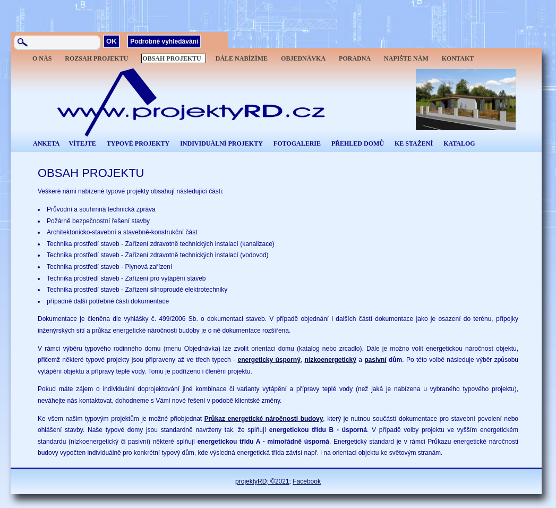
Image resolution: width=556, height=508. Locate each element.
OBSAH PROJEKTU (171, 58)
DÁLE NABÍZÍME (242, 58)
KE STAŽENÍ (414, 143)
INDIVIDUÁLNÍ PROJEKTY (221, 143)
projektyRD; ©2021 (262, 481)
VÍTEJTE (82, 143)
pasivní (375, 359)
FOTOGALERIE (297, 143)
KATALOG (459, 143)
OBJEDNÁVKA (303, 58)
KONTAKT (458, 58)
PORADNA (355, 58)
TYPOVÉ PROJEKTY (138, 143)
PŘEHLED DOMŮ (357, 143)
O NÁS (42, 58)
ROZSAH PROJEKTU (96, 58)
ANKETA (46, 143)
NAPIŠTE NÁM (406, 58)
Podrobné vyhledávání (164, 41)
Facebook (307, 481)
